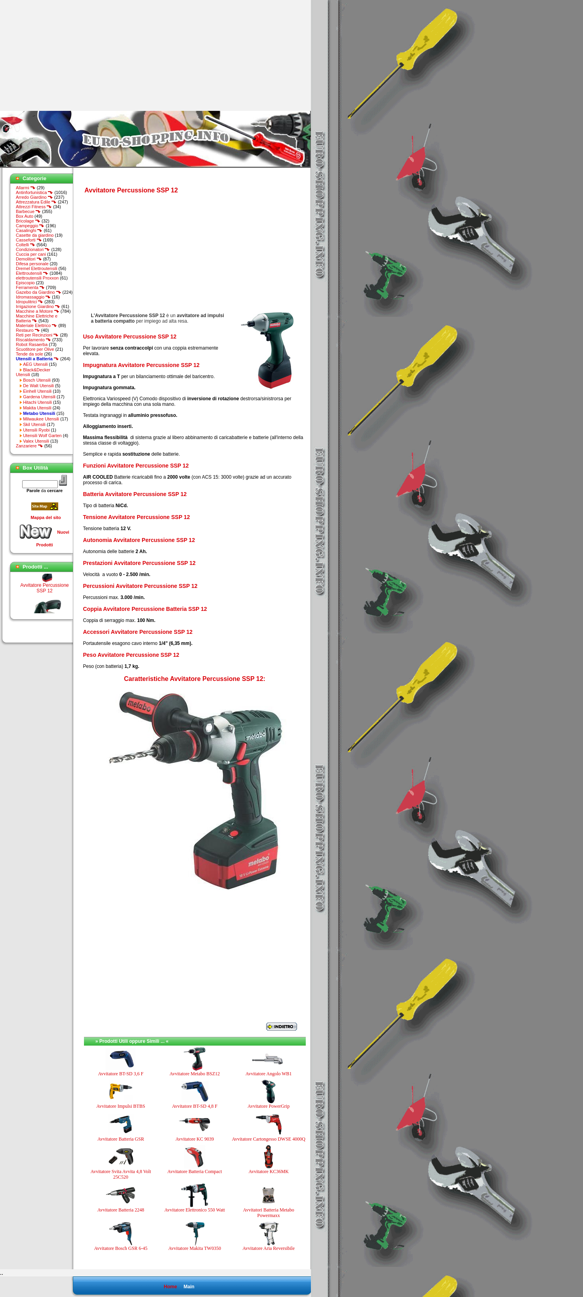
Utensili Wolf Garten (42, 435)
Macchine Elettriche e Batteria (36, 318)
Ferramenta (30, 287)
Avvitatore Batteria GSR (120, 1139)
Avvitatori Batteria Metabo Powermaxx (268, 1212)
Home (170, 1286)
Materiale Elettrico (36, 325)
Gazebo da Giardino (38, 292)
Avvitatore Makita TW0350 (194, 1248)
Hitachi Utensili (37, 402)
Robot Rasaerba (32, 344)
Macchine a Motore (37, 311)
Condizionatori (33, 249)
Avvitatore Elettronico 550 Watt (194, 1210)
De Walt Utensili (38, 385)
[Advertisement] (66, 55)
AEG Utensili (35, 364)
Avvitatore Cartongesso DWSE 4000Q (268, 1139)
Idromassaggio (33, 297)
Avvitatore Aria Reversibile (268, 1248)
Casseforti (29, 240)
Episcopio (25, 282)
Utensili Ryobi (36, 430)
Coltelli (25, 244)
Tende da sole (29, 354)
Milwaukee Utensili (41, 418)
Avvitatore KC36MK (268, 1171)
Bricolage (28, 221)
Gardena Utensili (39, 396)
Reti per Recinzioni (37, 335)
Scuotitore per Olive (35, 349)
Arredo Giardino (34, 197)
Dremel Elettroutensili (36, 268)
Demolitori (29, 259)
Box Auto (24, 216)
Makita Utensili (37, 407)
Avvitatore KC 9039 (194, 1139)
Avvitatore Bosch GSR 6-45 (120, 1248)
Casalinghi (29, 230)
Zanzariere (29, 445)
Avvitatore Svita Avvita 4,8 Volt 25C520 (120, 1174)
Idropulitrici (29, 301)
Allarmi (26, 187)
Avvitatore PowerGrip (269, 1106)
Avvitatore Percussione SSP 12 (44, 591)
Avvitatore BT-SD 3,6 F (120, 1073)
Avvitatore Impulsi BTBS (120, 1106)
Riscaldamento (33, 339)
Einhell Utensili (37, 391)
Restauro (28, 330)
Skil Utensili (34, 424)
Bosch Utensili (37, 380)
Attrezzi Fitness (34, 206)
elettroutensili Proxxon (37, 278)
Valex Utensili (36, 441)
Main (188, 1286)
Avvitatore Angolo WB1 (269, 1073)
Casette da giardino (34, 235)
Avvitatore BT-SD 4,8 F (194, 1106)
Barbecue (28, 211)
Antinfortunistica (34, 192)
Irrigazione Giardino (38, 306)
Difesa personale (32, 263)
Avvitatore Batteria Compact (195, 1171)
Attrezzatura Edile (36, 202)
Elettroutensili (32, 273)
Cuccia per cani (31, 254)
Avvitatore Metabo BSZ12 (195, 1073)
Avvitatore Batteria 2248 (120, 1210)
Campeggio (30, 225)
